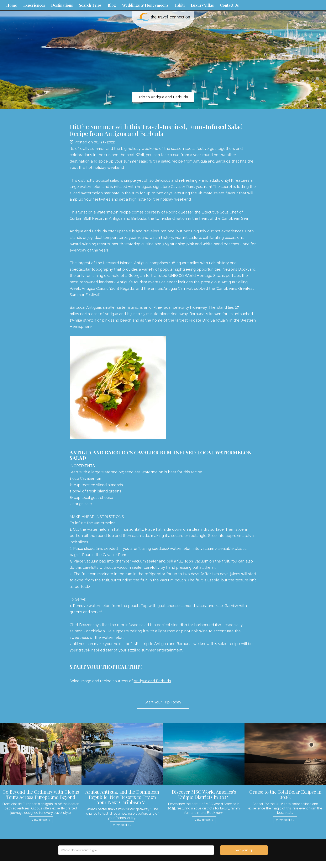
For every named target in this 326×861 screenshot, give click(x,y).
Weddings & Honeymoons (145, 5)
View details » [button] (40, 820)
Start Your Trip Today (163, 702)
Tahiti (179, 5)
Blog (112, 5)
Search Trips (90, 5)
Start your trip (244, 850)
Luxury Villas (202, 5)
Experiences (34, 5)
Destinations (62, 5)
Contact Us (229, 5)
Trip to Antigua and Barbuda (163, 97)
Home (11, 5)
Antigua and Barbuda (152, 681)
